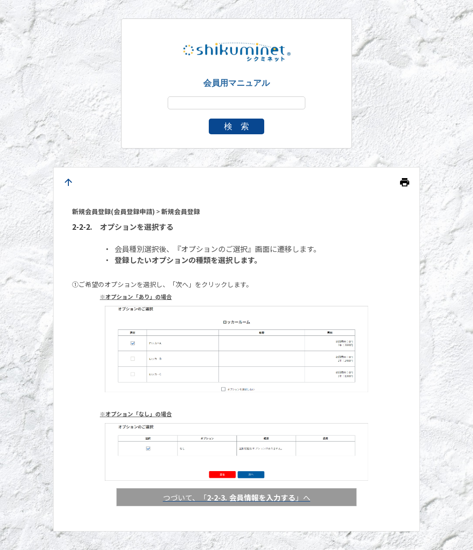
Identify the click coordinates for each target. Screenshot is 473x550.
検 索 (236, 126)
